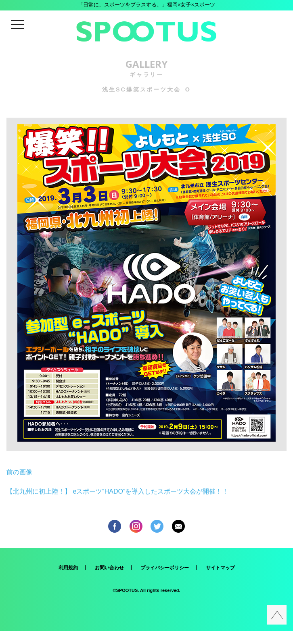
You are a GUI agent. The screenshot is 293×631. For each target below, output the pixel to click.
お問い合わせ (109, 567)
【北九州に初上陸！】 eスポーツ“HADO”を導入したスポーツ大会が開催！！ (117, 491)
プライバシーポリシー (164, 567)
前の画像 (19, 472)
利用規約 (68, 567)
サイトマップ (220, 567)
